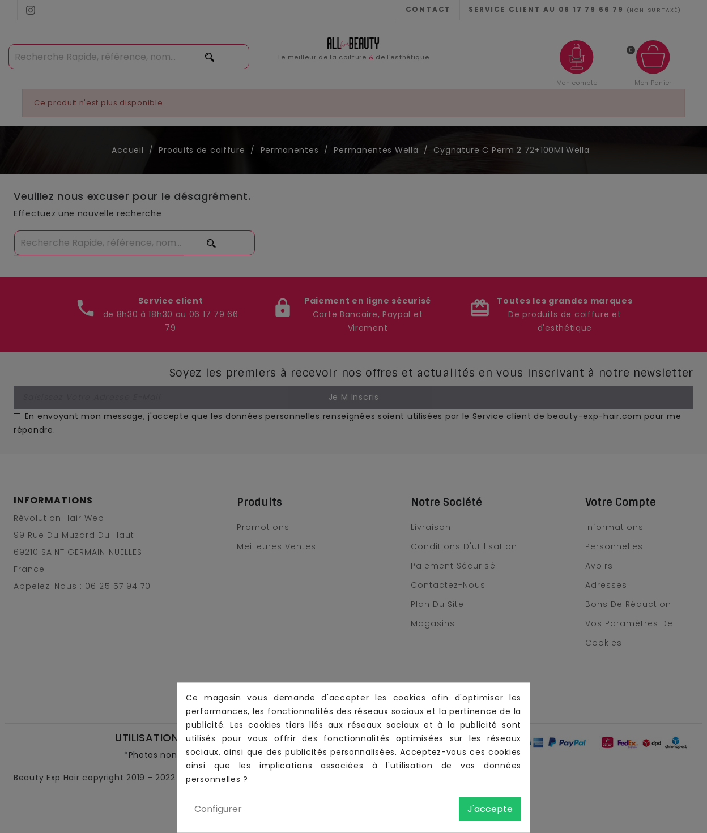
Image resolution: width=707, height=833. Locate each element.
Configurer (218, 808)
